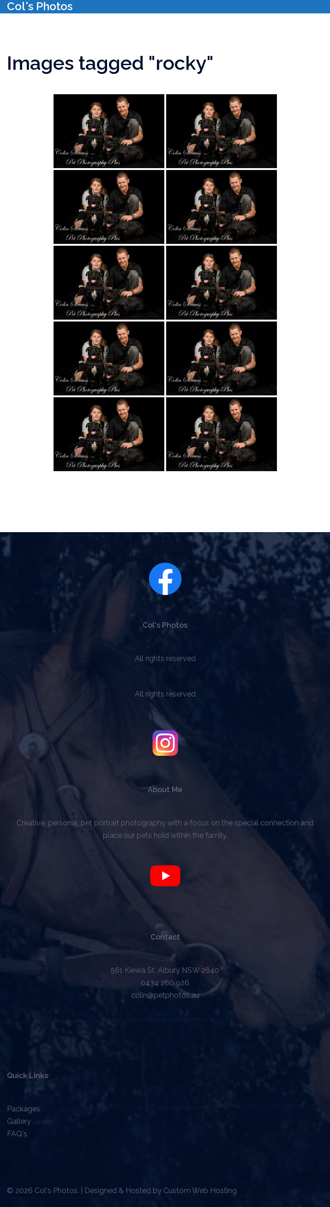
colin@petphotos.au (165, 995)
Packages (23, 1108)
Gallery (19, 1121)
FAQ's (17, 1133)
